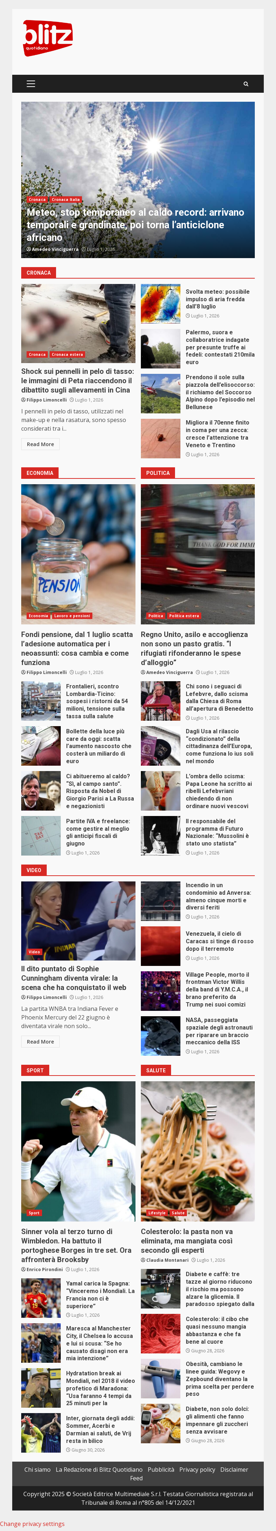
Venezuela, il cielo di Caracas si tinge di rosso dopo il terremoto (160, 946)
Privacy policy (197, 1469)
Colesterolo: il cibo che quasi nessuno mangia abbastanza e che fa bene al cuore (160, 1333)
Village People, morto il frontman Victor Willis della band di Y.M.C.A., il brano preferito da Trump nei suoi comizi (160, 991)
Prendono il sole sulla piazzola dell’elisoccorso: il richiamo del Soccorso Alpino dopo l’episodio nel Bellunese (160, 393)
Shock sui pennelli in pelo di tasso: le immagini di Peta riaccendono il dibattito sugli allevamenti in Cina (78, 323)
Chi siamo (37, 1469)
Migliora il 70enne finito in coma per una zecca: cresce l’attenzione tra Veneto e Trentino (160, 438)
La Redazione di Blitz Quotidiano (99, 1469)
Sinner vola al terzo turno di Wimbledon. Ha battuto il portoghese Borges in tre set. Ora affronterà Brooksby (78, 1151)
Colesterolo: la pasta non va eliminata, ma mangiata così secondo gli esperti (198, 1151)
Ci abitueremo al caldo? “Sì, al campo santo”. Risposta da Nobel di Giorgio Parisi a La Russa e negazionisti (41, 791)
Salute (178, 1212)
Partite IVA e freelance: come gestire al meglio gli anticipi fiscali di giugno (41, 836)
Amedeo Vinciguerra (55, 249)
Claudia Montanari (167, 1260)
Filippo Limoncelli (47, 400)
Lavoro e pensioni (72, 615)
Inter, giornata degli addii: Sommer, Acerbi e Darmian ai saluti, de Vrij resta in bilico (41, 1433)
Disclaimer (234, 1469)
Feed (136, 1478)
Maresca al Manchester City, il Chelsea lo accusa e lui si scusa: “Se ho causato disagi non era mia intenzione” (41, 1343)
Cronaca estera (67, 354)
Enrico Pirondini (45, 1269)
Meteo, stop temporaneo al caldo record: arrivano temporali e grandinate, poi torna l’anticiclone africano (138, 180)
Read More (40, 444)
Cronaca (37, 199)
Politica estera (184, 615)
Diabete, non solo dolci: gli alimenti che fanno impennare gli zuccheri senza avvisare (160, 1423)
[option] (138, 180)
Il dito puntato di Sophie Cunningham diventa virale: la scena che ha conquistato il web (78, 921)
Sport (34, 1212)
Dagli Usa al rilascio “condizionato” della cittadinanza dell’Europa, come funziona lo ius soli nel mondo (160, 746)
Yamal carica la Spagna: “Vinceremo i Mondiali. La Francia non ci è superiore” (41, 1298)
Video (34, 951)
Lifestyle (157, 1212)
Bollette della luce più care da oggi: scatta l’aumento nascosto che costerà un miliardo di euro (41, 746)
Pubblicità (161, 1469)
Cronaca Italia (66, 199)
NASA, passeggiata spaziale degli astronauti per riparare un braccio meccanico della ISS (160, 1036)
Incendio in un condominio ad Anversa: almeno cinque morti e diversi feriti (160, 901)
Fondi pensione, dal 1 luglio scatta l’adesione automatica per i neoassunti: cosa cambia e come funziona (78, 554)
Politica (156, 615)
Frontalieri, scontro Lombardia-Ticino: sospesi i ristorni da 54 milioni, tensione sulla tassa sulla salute (41, 701)
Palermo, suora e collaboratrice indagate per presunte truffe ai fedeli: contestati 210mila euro (160, 348)
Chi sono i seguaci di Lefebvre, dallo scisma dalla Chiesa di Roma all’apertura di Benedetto (160, 701)
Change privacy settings (32, 1524)
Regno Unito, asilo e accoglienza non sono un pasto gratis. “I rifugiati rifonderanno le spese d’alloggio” (198, 554)
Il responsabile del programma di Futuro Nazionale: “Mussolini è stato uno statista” (160, 836)
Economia (38, 615)
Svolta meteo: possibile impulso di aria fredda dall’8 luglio (160, 304)
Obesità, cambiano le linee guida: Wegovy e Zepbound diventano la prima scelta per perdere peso (160, 1378)
